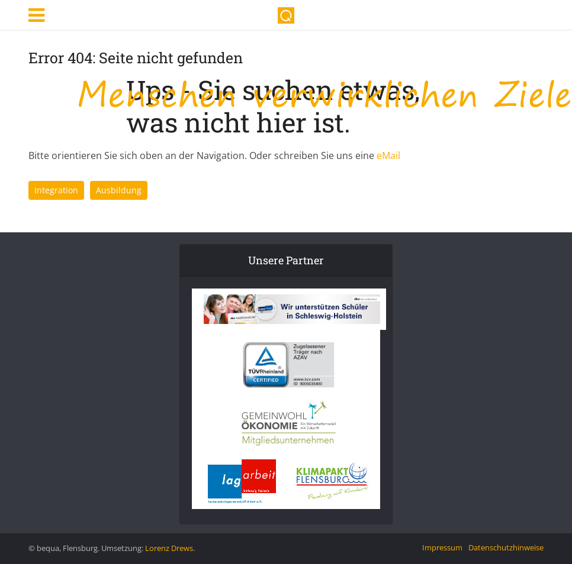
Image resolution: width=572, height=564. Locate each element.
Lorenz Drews (169, 548)
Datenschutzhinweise (506, 547)
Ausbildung (119, 190)
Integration (56, 190)
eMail (388, 155)
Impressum (442, 547)
